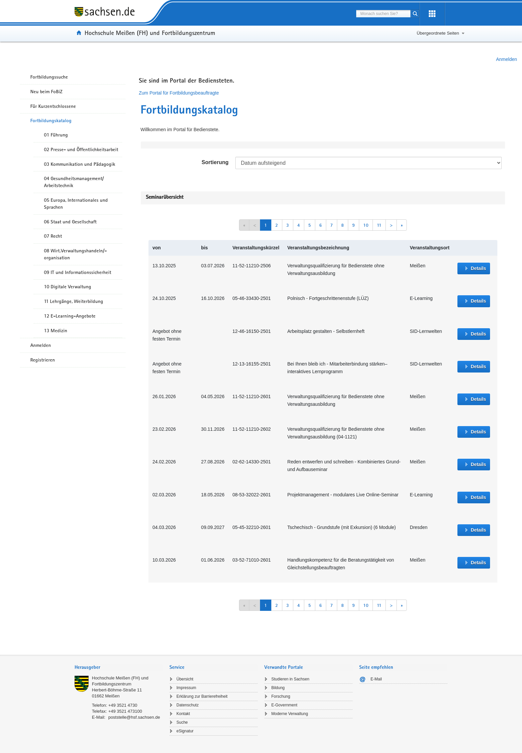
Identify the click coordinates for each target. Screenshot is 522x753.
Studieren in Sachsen (290, 679)
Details (478, 268)
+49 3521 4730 (122, 705)
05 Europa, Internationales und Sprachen (76, 203)
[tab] (119, 667)
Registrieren (42, 360)
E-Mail (376, 679)
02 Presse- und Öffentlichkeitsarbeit (81, 149)
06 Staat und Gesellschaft (70, 222)
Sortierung (215, 162)
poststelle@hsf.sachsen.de (134, 717)
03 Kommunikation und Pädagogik (79, 164)
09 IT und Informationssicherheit (77, 272)
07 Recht (53, 236)
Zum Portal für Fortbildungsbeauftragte (179, 93)
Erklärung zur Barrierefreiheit (201, 696)
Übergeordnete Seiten (438, 33)
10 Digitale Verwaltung (67, 287)
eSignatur (184, 731)
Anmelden (506, 59)
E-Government (284, 705)
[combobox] (383, 14)
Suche (182, 722)
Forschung (280, 696)
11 (379, 225)
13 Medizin (55, 331)
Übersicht (184, 679)
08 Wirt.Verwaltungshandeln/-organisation (75, 254)
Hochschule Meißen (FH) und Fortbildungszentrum (150, 33)
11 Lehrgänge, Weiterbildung (73, 301)
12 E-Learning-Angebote (70, 316)
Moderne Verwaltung (289, 713)
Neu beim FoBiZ (46, 92)
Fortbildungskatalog (51, 121)
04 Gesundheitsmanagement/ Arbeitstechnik (74, 181)
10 (366, 225)
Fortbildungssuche (49, 77)
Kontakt (183, 713)
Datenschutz (187, 705)
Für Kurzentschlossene (53, 106)
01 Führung (56, 135)
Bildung (278, 687)
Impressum (186, 687)
